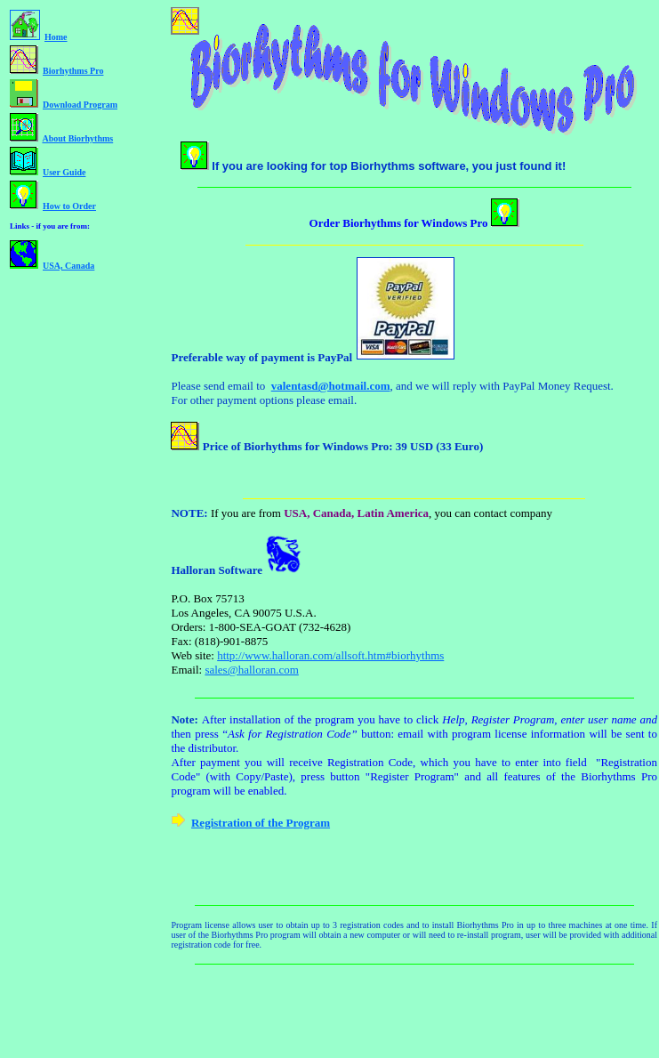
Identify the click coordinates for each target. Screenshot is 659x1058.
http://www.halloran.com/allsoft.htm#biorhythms (330, 655)
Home (56, 37)
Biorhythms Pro (73, 71)
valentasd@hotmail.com (330, 385)
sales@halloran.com (251, 669)
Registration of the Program (260, 822)
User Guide (64, 172)
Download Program (80, 104)
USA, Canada (68, 266)
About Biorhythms (77, 138)
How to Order (69, 206)
